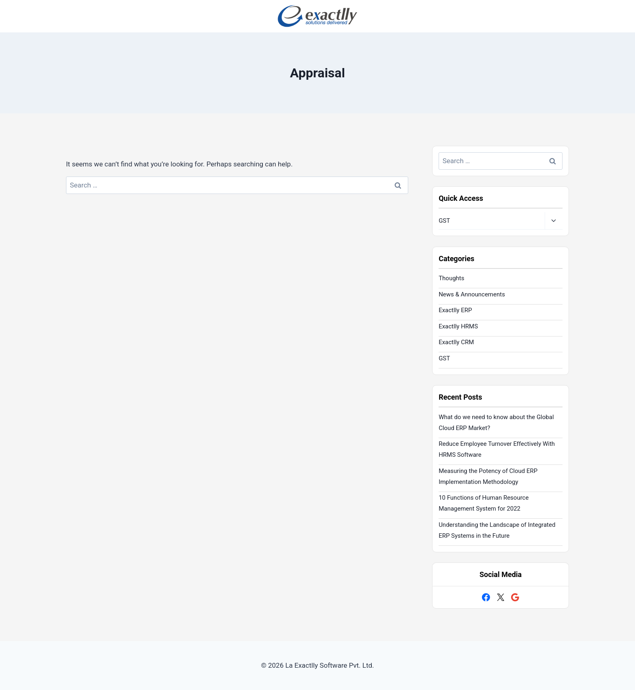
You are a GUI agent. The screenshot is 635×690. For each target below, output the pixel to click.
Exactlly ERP (455, 310)
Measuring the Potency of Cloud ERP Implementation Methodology (488, 476)
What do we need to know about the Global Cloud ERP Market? (496, 422)
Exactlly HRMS (458, 326)
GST (444, 220)
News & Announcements (472, 294)
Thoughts (451, 278)
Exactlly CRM (456, 342)
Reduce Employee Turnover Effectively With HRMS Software (497, 449)
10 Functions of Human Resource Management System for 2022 (483, 503)
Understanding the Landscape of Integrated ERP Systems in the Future (497, 530)
